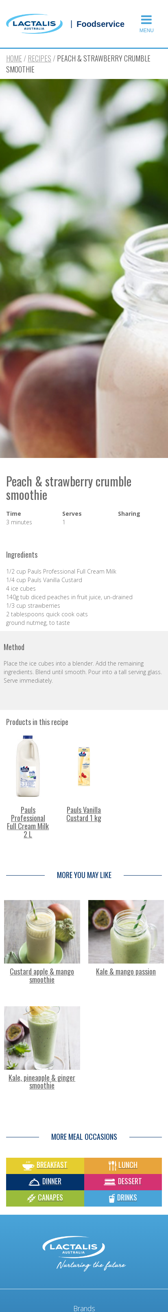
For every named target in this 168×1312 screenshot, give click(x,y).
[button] (148, 23)
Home (14, 58)
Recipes (39, 58)
